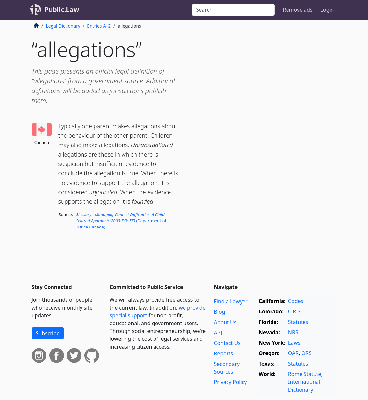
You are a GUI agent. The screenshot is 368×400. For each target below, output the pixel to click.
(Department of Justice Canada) (120, 221)
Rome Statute (304, 374)
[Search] (233, 10)
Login (327, 9)
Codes (295, 301)
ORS (307, 353)
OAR (293, 353)
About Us (225, 322)
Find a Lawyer (230, 301)
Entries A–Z (99, 26)
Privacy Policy (230, 382)
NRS (293, 332)
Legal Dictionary (63, 26)
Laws (294, 342)
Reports (223, 353)
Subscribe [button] (48, 333)
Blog (219, 311)
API (218, 332)
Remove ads (297, 9)
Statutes (298, 321)
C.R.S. (295, 311)
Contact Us (227, 343)
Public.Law (62, 9)
